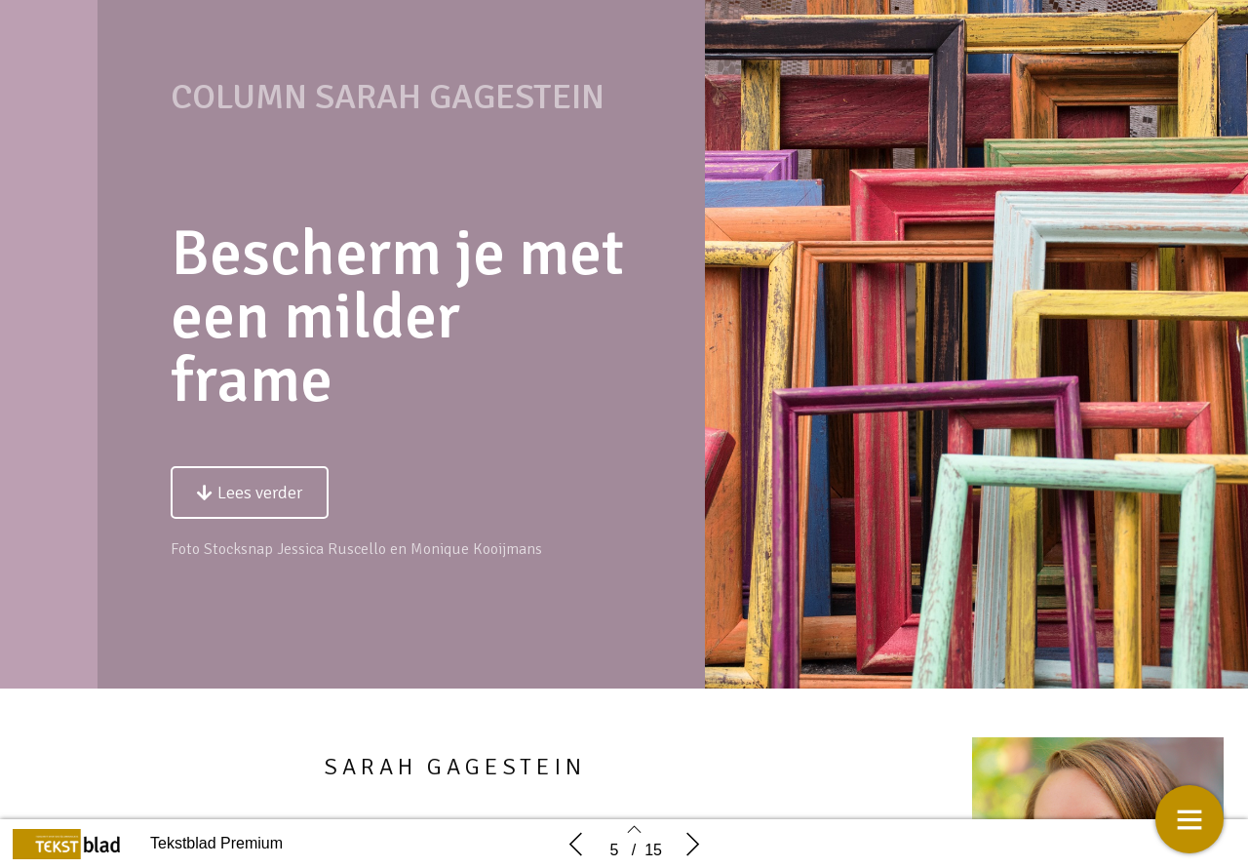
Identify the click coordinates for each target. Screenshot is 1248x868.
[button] (250, 492)
